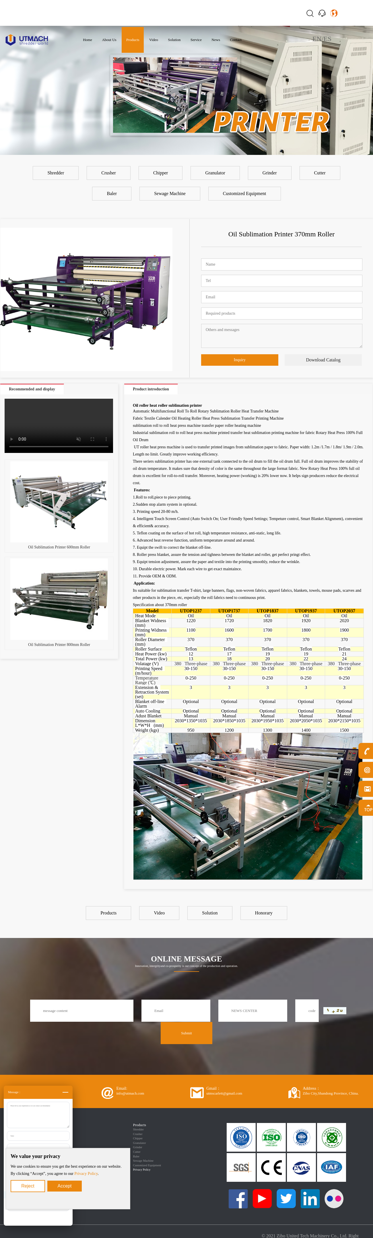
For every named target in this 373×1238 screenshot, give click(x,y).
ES (327, 38)
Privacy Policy (86, 1173)
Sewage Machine (143, 1160)
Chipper (138, 1138)
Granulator (139, 1142)
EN (317, 38)
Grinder (137, 1147)
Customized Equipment (147, 1165)
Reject (27, 1186)
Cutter (137, 1151)
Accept (65, 1186)
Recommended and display (32, 389)
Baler (136, 1156)
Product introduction (151, 389)
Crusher (138, 1134)
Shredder (138, 1129)
